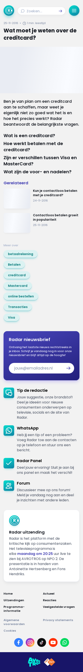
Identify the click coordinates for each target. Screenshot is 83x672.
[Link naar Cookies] (41, 631)
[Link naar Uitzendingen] (22, 600)
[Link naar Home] (22, 594)
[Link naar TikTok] (41, 642)
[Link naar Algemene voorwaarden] (22, 622)
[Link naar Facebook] (18, 642)
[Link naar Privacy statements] (61, 622)
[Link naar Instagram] (30, 642)
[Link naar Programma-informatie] (22, 609)
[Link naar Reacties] (61, 600)
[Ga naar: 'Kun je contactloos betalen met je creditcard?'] (41, 199)
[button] (60, 11)
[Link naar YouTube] (53, 642)
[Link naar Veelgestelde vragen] (61, 609)
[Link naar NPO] (49, 662)
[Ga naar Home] (9, 10)
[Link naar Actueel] (61, 594)
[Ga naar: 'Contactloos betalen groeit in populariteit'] (41, 223)
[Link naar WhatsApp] (64, 642)
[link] (21, 254)
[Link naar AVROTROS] (34, 662)
